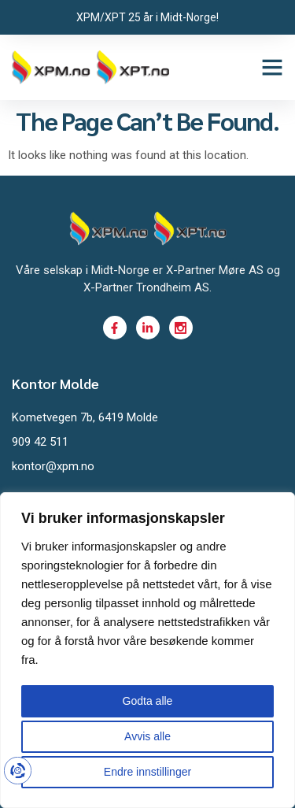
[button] (272, 67)
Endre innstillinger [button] (147, 771)
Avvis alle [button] (147, 736)
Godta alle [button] (148, 701)
